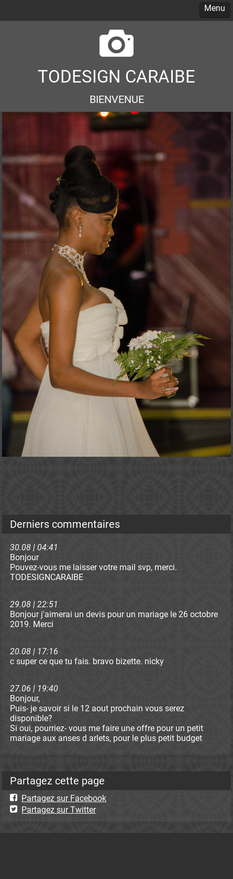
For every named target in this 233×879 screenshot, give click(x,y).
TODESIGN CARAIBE (116, 76)
